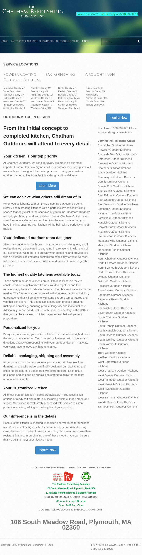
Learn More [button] (47, 186)
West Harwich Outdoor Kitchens (117, 384)
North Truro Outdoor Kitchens (116, 272)
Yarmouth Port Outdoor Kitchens (118, 406)
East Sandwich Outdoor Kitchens (118, 204)
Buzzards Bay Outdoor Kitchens (117, 154)
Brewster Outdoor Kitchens (114, 149)
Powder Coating (19, 74)
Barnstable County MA (14, 88)
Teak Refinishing (59, 74)
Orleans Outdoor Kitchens (114, 276)
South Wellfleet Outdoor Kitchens (118, 339)
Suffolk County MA (67, 105)
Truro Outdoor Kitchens (112, 352)
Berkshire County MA (41, 88)
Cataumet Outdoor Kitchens (115, 158)
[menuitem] (24, 41)
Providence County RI (41, 105)
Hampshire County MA (42, 94)
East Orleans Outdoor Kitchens (117, 199)
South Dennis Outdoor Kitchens (117, 325)
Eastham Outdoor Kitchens (114, 208)
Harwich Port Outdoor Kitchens (117, 227)
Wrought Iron (100, 74)
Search (138, 41)
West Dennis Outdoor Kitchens (117, 375)
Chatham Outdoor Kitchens (114, 168)
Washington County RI (14, 108)
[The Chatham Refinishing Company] (33, 10)
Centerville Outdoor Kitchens (115, 163)
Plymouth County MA (13, 105)
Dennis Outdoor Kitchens (113, 181)
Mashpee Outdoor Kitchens (114, 245)
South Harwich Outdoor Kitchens (118, 330)
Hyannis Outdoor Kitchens (114, 231)
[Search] (121, 41)
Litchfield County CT (13, 98)
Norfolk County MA (95, 101)
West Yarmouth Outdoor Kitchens (118, 397)
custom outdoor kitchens (27, 281)
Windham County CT (41, 108)
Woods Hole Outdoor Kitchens (116, 402)
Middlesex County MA (69, 98)
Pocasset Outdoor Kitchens (114, 285)
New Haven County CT (14, 101)
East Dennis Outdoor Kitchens (116, 190)
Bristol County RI (94, 88)
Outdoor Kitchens (22, 80)
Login (50, 544)
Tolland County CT (95, 105)
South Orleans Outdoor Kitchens (118, 334)
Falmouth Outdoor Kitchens (114, 213)
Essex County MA (39, 91)
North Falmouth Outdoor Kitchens (118, 267)
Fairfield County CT (67, 91)
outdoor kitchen (24, 394)
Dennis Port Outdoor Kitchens (116, 186)
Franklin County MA (95, 91)
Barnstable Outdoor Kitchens (115, 145)
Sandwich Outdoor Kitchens (115, 308)
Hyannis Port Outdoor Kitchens (117, 236)
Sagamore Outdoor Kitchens (115, 294)
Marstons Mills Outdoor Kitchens (118, 240)
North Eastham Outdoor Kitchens (118, 263)
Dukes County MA (12, 91)
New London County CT (42, 101)
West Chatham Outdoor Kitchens (118, 370)
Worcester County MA (69, 108)
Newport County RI (67, 101)
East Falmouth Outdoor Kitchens (118, 195)
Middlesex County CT (41, 98)
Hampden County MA (13, 94)
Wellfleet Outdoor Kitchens (114, 357)
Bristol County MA (67, 88)
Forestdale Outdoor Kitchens (115, 217)
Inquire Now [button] (47, 450)
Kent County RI (93, 94)
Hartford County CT (67, 94)
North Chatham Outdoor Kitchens (118, 258)
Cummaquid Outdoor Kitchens (116, 177)
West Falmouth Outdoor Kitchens (118, 379)
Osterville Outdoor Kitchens (114, 281)
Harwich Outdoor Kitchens (114, 222)
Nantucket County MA (97, 98)
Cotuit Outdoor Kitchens (112, 172)
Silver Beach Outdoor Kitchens (116, 312)
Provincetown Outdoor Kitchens (117, 290)
